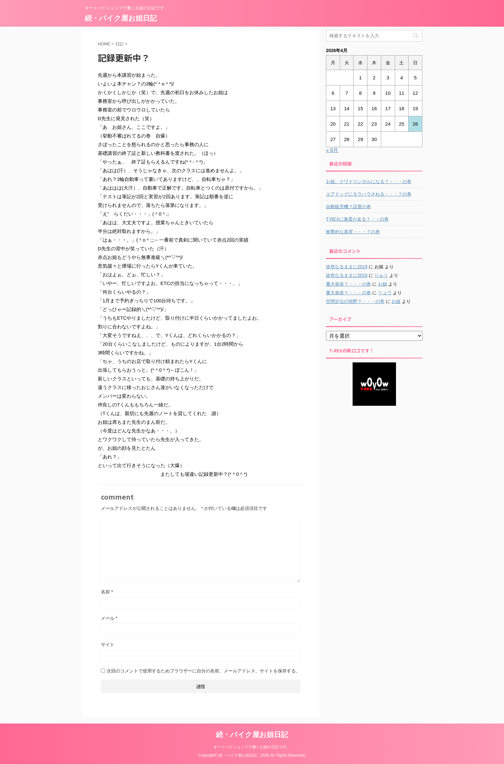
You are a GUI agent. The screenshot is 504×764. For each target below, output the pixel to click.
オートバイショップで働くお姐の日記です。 (252, 747)
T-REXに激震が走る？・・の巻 (357, 219)
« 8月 (332, 150)
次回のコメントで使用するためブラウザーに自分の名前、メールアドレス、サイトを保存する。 (203, 670)
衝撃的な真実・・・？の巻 (353, 231)
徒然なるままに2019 (346, 266)
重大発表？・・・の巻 (348, 284)
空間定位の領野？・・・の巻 (355, 301)
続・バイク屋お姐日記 (121, 18)
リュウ (385, 292)
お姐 (382, 284)
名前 (107, 591)
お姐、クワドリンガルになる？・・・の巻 (368, 181)
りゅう (381, 275)
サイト (107, 644)
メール (109, 618)
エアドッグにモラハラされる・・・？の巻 (368, 194)
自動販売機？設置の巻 (348, 206)
